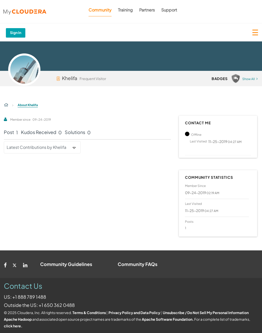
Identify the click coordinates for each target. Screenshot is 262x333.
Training (125, 10)
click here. (13, 326)
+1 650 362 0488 (57, 305)
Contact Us (23, 285)
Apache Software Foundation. (168, 319)
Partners (147, 10)
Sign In (15, 32)
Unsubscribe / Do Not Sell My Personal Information (206, 312)
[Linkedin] (25, 264)
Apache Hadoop (18, 319)
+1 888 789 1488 (29, 297)
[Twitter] (14, 264)
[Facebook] (5, 264)
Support (169, 10)
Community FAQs (137, 264)
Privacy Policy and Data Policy (134, 312)
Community (100, 10)
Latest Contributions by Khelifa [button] (36, 147)
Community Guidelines (66, 264)
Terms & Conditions (89, 312)
